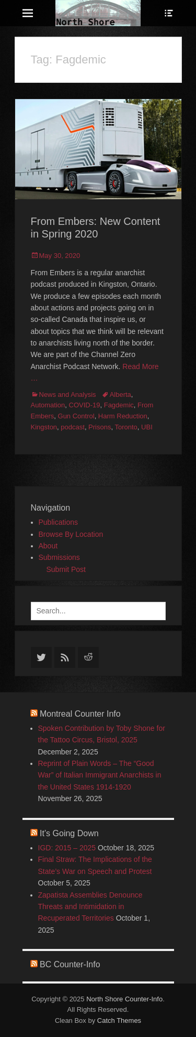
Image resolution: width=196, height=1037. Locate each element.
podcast (73, 427)
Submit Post (66, 569)
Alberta (120, 394)
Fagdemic (119, 405)
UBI (147, 427)
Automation (48, 405)
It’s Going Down (69, 833)
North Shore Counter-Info (124, 999)
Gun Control (76, 416)
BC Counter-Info (70, 964)
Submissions (59, 557)
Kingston (44, 427)
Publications (58, 522)
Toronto (125, 427)
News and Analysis (67, 394)
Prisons (99, 427)
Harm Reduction (122, 416)
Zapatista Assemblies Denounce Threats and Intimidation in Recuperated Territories (90, 907)
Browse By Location (71, 534)
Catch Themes (119, 1020)
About (48, 546)
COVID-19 (84, 405)
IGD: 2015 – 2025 (67, 848)
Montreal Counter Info (80, 713)
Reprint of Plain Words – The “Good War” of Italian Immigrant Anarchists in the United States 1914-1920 (100, 775)
